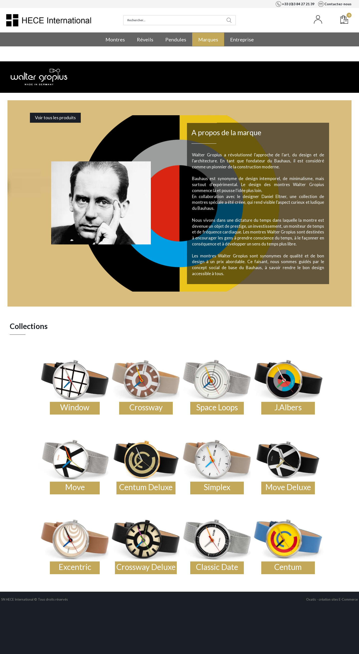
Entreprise (242, 39)
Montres (115, 39)
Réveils (145, 39)
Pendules (175, 39)
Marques (208, 39)
